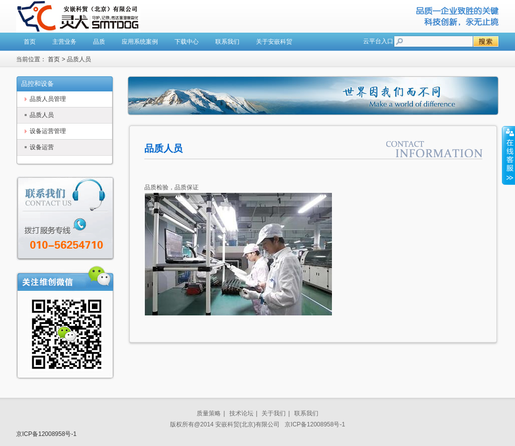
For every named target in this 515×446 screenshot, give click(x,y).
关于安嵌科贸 (274, 41)
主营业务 (64, 41)
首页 (30, 41)
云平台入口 (378, 41)
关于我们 (274, 413)
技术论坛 (241, 413)
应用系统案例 (140, 41)
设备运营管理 (48, 131)
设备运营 (42, 147)
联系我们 (227, 41)
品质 (99, 41)
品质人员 (42, 115)
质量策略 (209, 413)
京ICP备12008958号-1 (46, 433)
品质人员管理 (48, 98)
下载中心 (187, 41)
